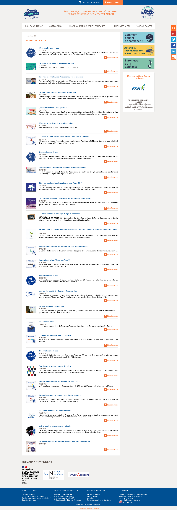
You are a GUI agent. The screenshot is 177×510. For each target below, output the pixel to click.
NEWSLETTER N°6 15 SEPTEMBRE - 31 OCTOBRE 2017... (59, 127)
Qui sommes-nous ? (29, 494)
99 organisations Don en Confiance (139, 77)
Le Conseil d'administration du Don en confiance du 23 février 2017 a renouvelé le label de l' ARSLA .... (76, 386)
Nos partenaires (122, 26)
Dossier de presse (93, 494)
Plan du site (96, 504)
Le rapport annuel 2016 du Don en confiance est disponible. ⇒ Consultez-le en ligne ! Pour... (75, 326)
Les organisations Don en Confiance (87, 26)
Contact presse (92, 496)
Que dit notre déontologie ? (64, 496)
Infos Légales (79, 504)
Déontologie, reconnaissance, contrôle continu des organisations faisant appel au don (91, 12)
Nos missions (54, 26)
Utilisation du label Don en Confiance (67, 500)
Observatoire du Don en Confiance (99, 500)
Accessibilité (88, 504)
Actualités (30, 36)
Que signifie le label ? (29, 500)
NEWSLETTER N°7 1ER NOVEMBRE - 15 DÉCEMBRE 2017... (60, 68)
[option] (139, 88)
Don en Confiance (34, 26)
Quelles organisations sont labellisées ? (36, 498)
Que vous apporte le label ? (64, 498)
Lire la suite (111, 57)
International (128, 502)
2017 (35, 36)
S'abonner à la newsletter (91, 2)
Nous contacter (144, 26)
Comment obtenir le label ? (64, 494)
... (40, 446)
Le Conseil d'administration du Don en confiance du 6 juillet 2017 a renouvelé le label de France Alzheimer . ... (78, 251)
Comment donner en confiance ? (33, 496)
